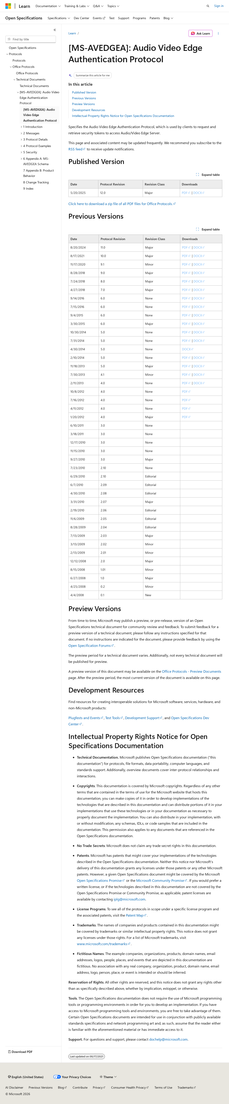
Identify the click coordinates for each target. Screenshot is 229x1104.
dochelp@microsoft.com (168, 1039)
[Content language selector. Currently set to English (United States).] (25, 1077)
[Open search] (208, 6)
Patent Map (134, 915)
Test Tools (112, 717)
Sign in (219, 6)
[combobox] (30, 39)
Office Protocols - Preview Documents (191, 671)
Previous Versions (84, 98)
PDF (184, 193)
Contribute (80, 1087)
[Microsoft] (8, 6)
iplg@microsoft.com (129, 899)
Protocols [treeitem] (19, 60)
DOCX (197, 193)
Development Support (142, 717)
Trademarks (185, 1087)
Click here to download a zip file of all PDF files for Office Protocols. (120, 203)
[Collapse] (54, 30)
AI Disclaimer (14, 1087)
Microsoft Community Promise (160, 880)
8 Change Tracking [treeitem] (36, 182)
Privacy (98, 1087)
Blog (61, 1087)
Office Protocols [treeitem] (27, 73)
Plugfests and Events (84, 717)
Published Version (84, 92)
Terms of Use (163, 1087)
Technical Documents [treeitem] (34, 86)
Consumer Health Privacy (128, 1087)
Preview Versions (83, 104)
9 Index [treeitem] (28, 188)
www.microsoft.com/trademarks (102, 943)
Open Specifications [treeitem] (22, 48)
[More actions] (218, 33)
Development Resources (88, 110)
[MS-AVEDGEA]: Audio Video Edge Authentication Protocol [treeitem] (40, 114)
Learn (72, 33)
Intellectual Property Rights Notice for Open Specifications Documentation (123, 116)
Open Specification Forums (89, 645)
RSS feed (75, 149)
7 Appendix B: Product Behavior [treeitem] (38, 173)
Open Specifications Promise (99, 880)
